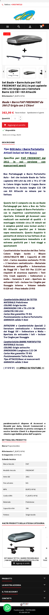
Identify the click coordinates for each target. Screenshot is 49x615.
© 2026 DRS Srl (24, 612)
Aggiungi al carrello (14, 125)
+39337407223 (16, 4)
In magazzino (7, 455)
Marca (4, 446)
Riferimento (7, 96)
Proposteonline (14, 446)
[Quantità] (15, 118)
